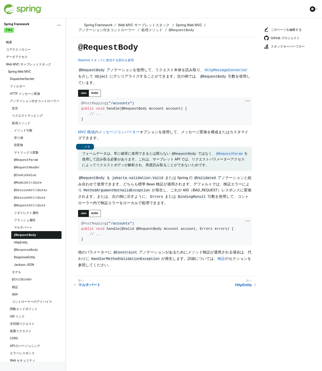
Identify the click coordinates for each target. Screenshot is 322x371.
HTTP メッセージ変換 (25, 93)
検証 (15, 287)
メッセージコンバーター (119, 132)
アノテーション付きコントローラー (34, 101)
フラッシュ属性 (25, 220)
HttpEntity (21, 242)
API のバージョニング (25, 346)
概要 (9, 42)
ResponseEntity (24, 257)
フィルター (17, 86)
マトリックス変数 (26, 152)
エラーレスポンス (22, 353)
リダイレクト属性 (26, 213)
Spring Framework (98, 25)
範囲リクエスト (21, 331)
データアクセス (17, 57)
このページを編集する (283, 29)
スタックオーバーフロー (284, 46)
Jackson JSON (24, 264)
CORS (14, 338)
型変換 (18, 145)
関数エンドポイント (24, 309)
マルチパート (23, 227)
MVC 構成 (86, 132)
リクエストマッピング (27, 115)
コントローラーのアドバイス (32, 301)
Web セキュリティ (22, 360)
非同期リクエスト (22, 323)
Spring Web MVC (19, 71)
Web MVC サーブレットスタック (28, 64)
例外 (15, 294)
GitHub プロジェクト (282, 38)
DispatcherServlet (22, 79)
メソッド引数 (23, 130)
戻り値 (18, 137)
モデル (16, 272)
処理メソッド (21, 123)
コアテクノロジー (18, 49)
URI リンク (17, 316)
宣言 (15, 108)
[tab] (83, 93)
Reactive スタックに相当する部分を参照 (106, 60)
